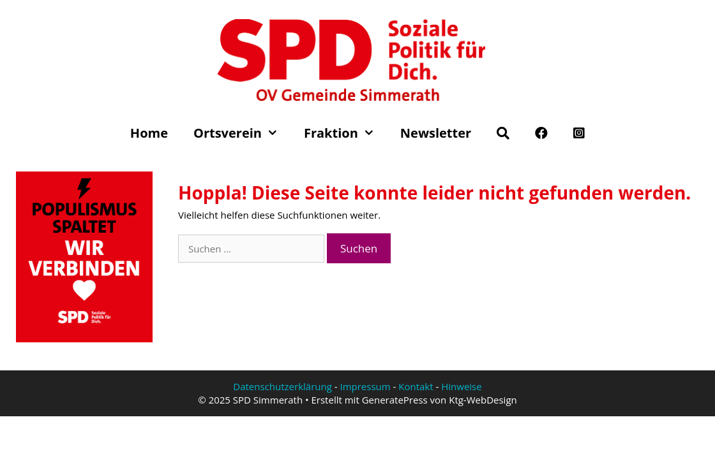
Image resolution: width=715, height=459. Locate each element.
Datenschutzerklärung (282, 386)
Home (149, 133)
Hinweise (461, 386)
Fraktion (346, 133)
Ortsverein (242, 133)
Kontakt (415, 386)
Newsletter (435, 133)
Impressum (365, 386)
